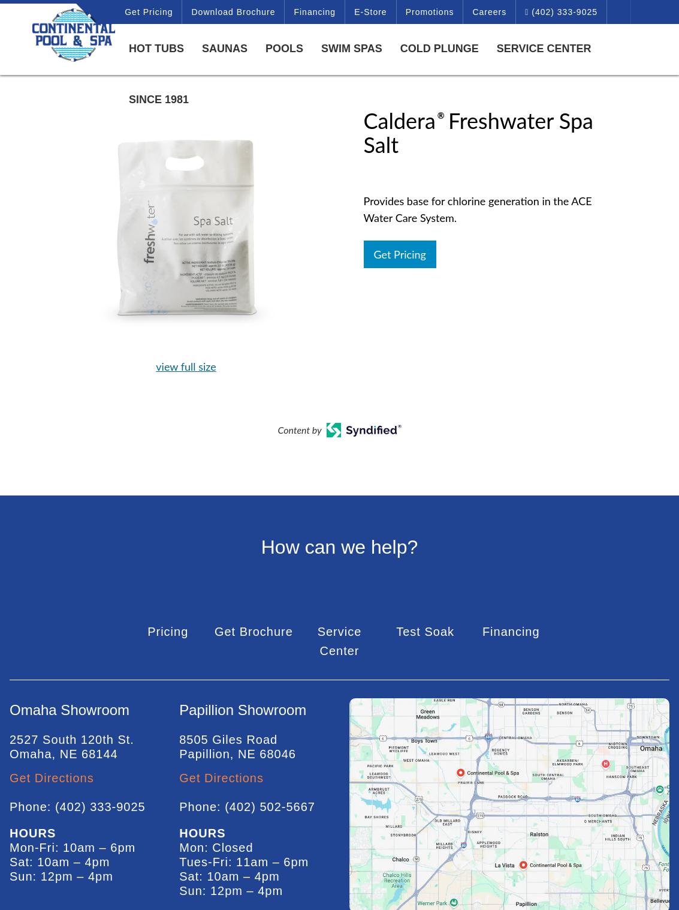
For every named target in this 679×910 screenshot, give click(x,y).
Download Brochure (233, 12)
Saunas (225, 49)
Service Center (544, 49)
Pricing (167, 631)
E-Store (370, 12)
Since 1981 (159, 100)
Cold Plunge (439, 49)
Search (619, 12)
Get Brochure (254, 631)
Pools (284, 49)
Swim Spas (351, 49)
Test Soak (425, 631)
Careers (489, 12)
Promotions (430, 12)
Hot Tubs (156, 49)
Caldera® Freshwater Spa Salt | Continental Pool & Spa (60, 35)
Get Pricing (149, 12)
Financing (315, 12)
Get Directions (52, 778)
